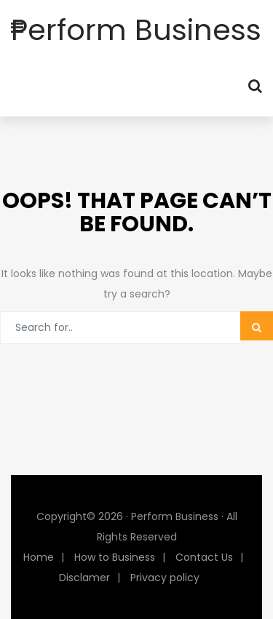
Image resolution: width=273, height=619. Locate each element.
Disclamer (84, 577)
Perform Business (136, 29)
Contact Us (204, 557)
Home (38, 557)
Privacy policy (164, 577)
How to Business (114, 557)
